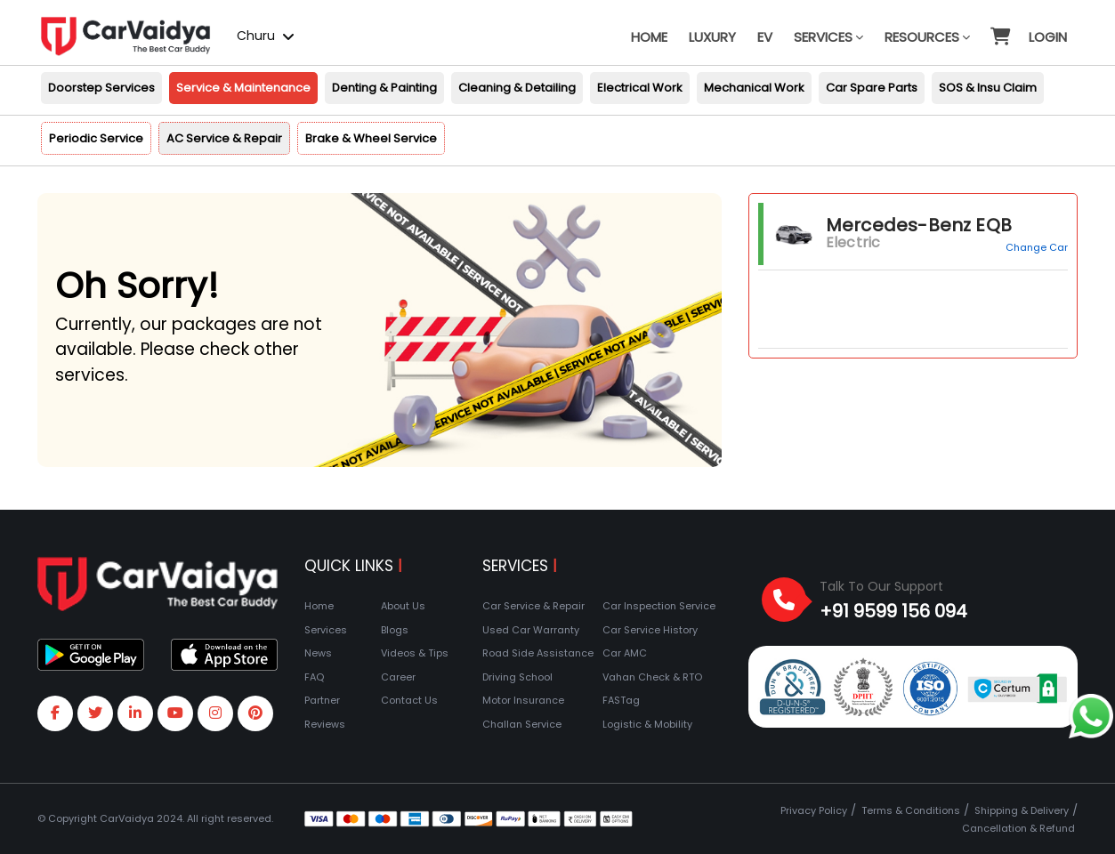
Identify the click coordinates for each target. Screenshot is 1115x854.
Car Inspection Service (658, 606)
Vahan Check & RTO (652, 677)
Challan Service (522, 724)
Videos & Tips (414, 653)
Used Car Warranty (530, 630)
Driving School (517, 677)
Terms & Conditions (910, 810)
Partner (322, 700)
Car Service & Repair (533, 606)
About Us (403, 606)
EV (764, 37)
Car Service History (650, 630)
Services (828, 37)
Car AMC (624, 653)
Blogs (394, 630)
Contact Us (409, 700)
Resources (927, 37)
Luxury (712, 37)
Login (1048, 37)
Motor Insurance (523, 700)
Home (649, 37)
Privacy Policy (813, 810)
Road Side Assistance (538, 653)
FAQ (314, 677)
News (318, 653)
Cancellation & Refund (1018, 828)
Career (398, 677)
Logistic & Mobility (647, 724)
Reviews (324, 724)
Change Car (1037, 247)
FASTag (621, 700)
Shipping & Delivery (1021, 810)
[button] (999, 28)
